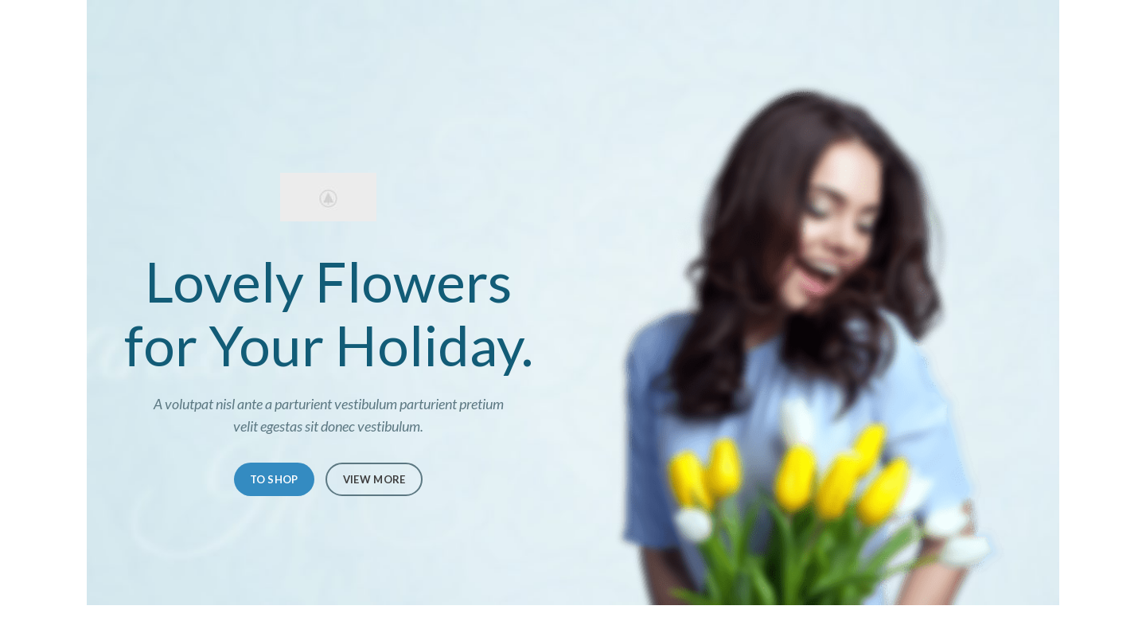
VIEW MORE (374, 479)
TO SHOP (274, 479)
